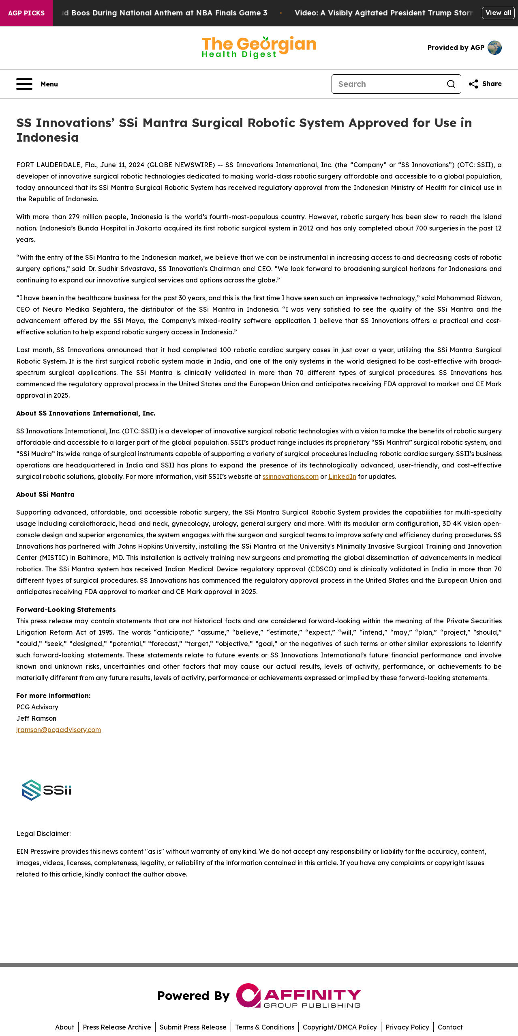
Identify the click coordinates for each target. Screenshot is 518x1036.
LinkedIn (342, 476)
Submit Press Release (193, 1027)
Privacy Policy (407, 1027)
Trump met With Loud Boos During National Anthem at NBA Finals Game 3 (142, 12)
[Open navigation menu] (37, 84)
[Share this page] (485, 84)
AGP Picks (26, 13)
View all (498, 13)
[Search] (386, 84)
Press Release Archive (117, 1027)
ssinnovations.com (291, 476)
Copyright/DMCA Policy (340, 1027)
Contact (450, 1027)
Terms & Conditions (264, 1027)
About (64, 1027)
